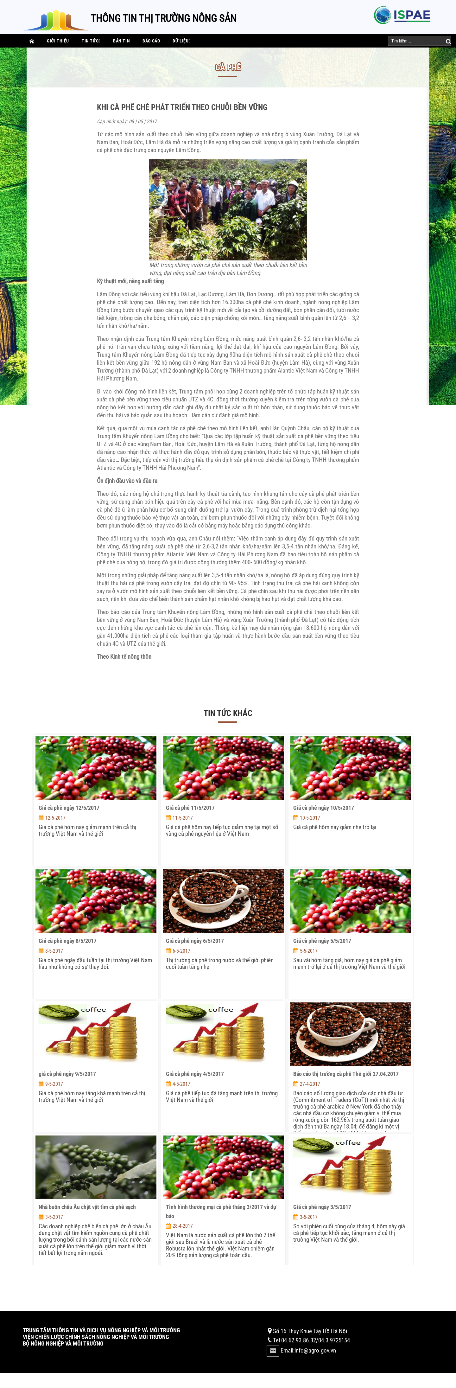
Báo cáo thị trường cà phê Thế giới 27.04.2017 (346, 1074)
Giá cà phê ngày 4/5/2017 (195, 1074)
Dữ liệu (181, 40)
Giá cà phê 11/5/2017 (190, 807)
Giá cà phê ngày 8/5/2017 (68, 940)
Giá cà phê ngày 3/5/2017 (322, 1207)
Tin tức (91, 40)
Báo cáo (151, 40)
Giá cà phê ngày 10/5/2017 (323, 807)
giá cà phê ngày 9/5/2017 (67, 1074)
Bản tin (121, 40)
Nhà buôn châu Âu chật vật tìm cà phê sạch (87, 1207)
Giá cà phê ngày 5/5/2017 (322, 940)
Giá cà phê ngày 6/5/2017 (195, 940)
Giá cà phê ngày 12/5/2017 (69, 807)
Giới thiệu (58, 40)
